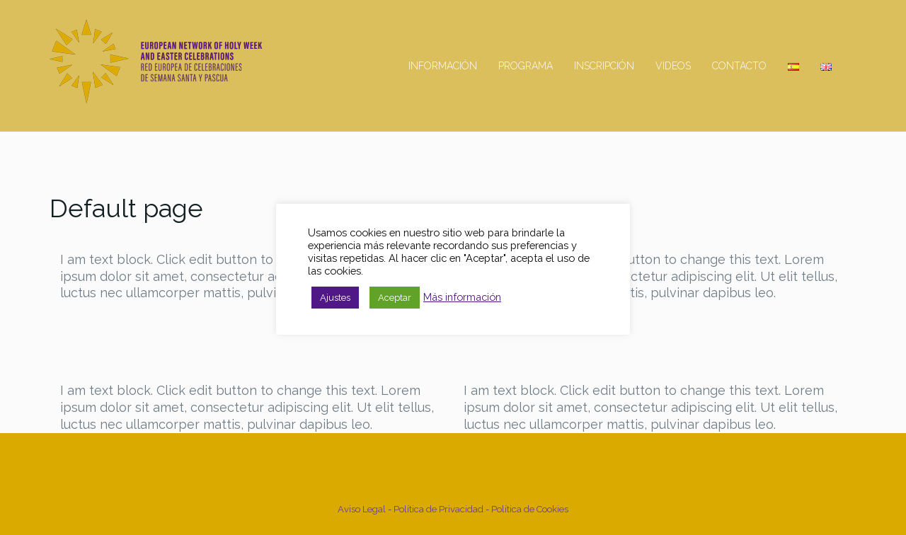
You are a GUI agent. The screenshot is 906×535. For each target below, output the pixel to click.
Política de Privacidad (438, 509)
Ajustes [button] (335, 297)
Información (442, 65)
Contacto (739, 65)
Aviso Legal (363, 509)
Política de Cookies (529, 509)
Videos (673, 65)
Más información (462, 297)
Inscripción (604, 65)
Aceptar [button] (394, 297)
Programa (525, 65)
